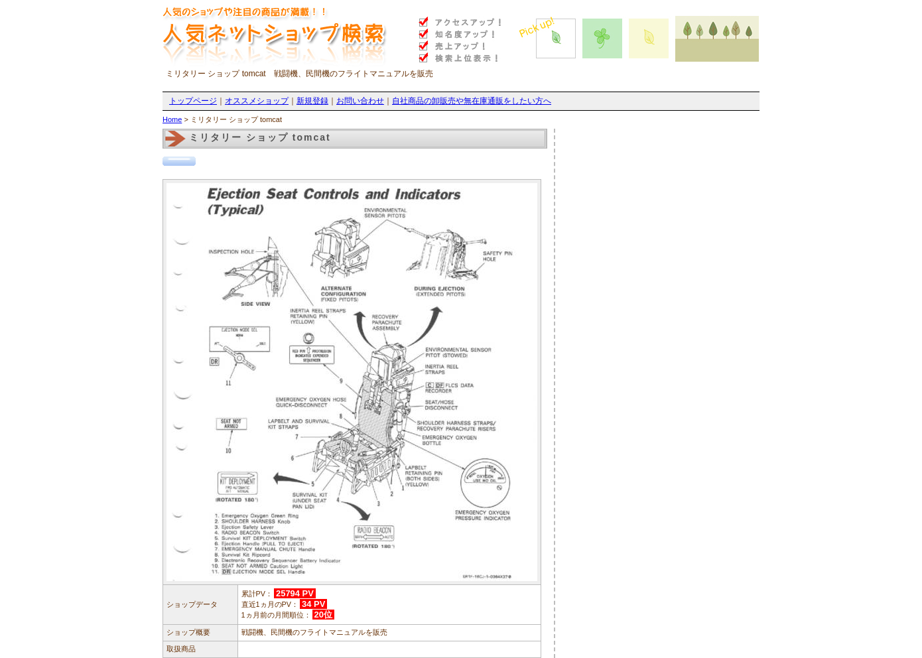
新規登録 (312, 100)
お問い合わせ (360, 100)
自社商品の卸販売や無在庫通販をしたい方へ (471, 100)
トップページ (193, 100)
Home (172, 119)
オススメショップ (257, 100)
